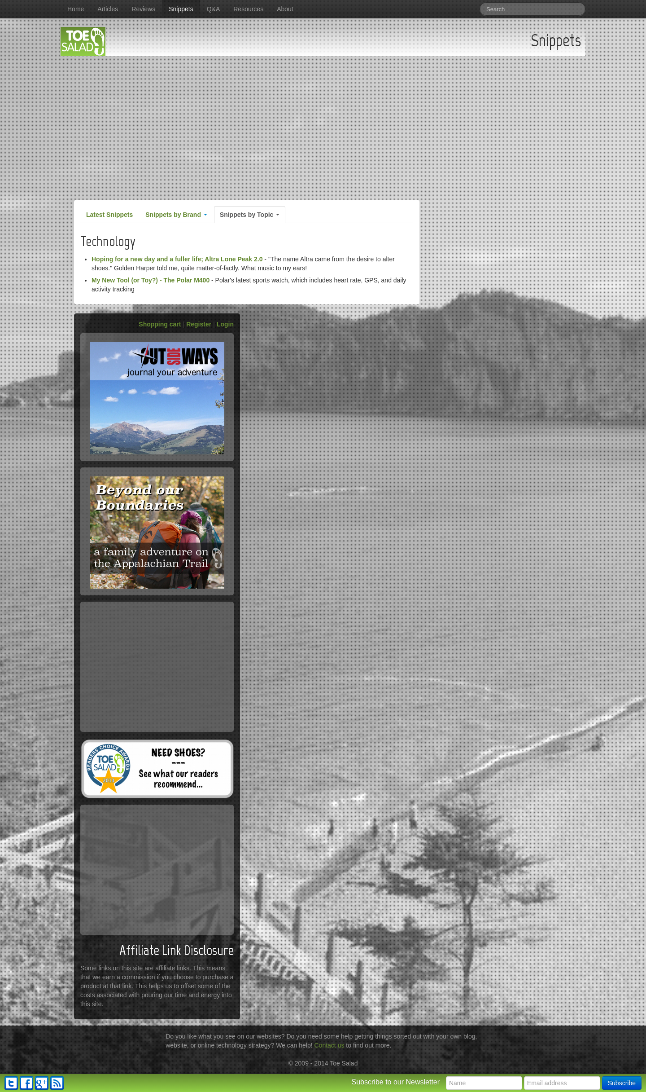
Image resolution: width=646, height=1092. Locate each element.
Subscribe (622, 1083)
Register (198, 324)
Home (75, 9)
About (285, 9)
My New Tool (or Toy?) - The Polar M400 (151, 280)
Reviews (143, 9)
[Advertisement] (323, 123)
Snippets (181, 9)
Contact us (329, 1045)
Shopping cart (160, 324)
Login (225, 324)
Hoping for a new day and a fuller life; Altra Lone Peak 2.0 (177, 259)
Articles (107, 9)
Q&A (213, 9)
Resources (248, 9)
